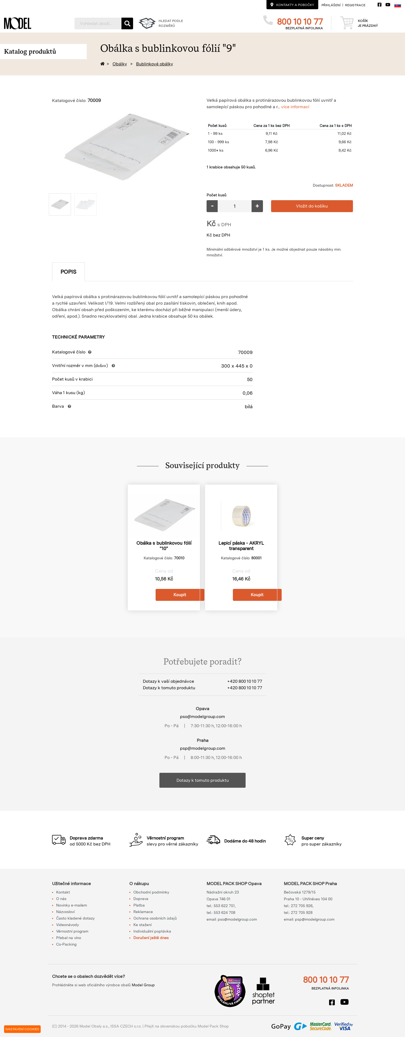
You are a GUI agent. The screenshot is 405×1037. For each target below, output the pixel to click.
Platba (139, 905)
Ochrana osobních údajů (155, 918)
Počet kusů (216, 195)
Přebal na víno (68, 938)
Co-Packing (66, 944)
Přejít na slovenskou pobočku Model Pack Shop (186, 1026)
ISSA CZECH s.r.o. (126, 1026)
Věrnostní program (72, 931)
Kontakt (63, 892)
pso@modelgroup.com (202, 716)
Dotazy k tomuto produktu (202, 780)
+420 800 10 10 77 (244, 681)
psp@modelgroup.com (202, 748)
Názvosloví (65, 912)
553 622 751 (224, 906)
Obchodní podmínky (151, 892)
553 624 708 (224, 912)
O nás (61, 898)
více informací (295, 106)
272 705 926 (302, 906)
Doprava (140, 898)
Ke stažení (142, 925)
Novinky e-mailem (71, 905)
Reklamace (143, 912)
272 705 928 (302, 912)
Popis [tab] (68, 272)
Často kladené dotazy (75, 918)
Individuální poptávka (152, 931)
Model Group (143, 985)
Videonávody (67, 925)
